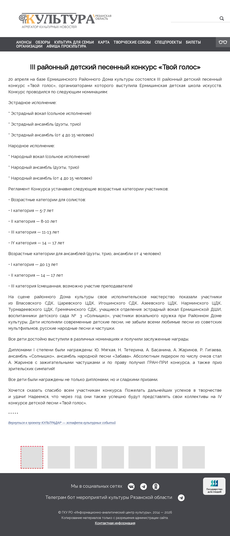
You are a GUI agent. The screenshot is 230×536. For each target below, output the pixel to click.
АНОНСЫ (23, 42)
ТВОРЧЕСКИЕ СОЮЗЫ (132, 42)
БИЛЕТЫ (193, 42)
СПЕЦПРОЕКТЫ (168, 42)
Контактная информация (115, 523)
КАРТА (103, 42)
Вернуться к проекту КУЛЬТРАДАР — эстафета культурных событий (62, 423)
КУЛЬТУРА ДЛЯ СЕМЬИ (74, 42)
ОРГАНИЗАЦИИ (29, 46)
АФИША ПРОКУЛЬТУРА (66, 46)
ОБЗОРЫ (42, 42)
